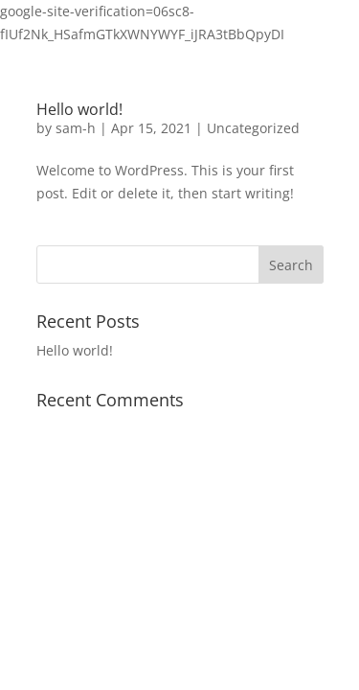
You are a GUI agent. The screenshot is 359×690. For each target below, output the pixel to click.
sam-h (76, 128)
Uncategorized (253, 128)
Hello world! (79, 109)
